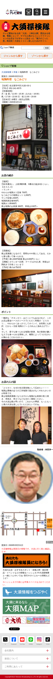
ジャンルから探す (13, 56)
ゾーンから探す (40, 56)
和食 (16, 72)
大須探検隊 (6, 72)
